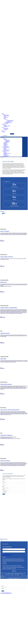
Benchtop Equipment (21, 567)
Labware (3, 137)
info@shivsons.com (20, 573)
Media (3, 127)
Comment (3, 550)
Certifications (6, 117)
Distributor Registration (5, 156)
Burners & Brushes (6, 146)
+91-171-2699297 (7, 573)
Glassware (5, 138)
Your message (4, 491)
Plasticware (5, 143)
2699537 (12, 573)
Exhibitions (5, 129)
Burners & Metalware (14, 567)
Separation (5, 149)
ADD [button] (1, 240)
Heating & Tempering (7, 147)
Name (3, 481)
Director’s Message (6, 115)
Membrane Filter (7, 140)
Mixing (5, 148)
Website (3, 588)
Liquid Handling (6, 142)
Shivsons (10, 578)
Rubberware (4, 568)
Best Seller (3, 213)
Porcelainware (6, 144)
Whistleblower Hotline (9, 122)
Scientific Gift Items (6, 155)
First (3, 483)
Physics (5, 151)
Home (3, 113)
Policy (6, 119)
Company (3, 114)
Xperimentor (5, 154)
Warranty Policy (6, 123)
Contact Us (3, 131)
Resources (3, 124)
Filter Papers (14, 568)
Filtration (5, 139)
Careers (5, 116)
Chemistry (5, 152)
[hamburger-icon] (13, 133)
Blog (2, 130)
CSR (4, 118)
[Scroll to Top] (0, 617)
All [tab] (1, 538)
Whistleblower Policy (10, 121)
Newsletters (5, 126)
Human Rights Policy (10, 120)
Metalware (5, 145)
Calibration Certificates (7, 125)
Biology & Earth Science (7, 153)
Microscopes (19, 565)
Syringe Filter (7, 141)
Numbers (3, 489)
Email (3, 486)
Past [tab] (1, 540)
